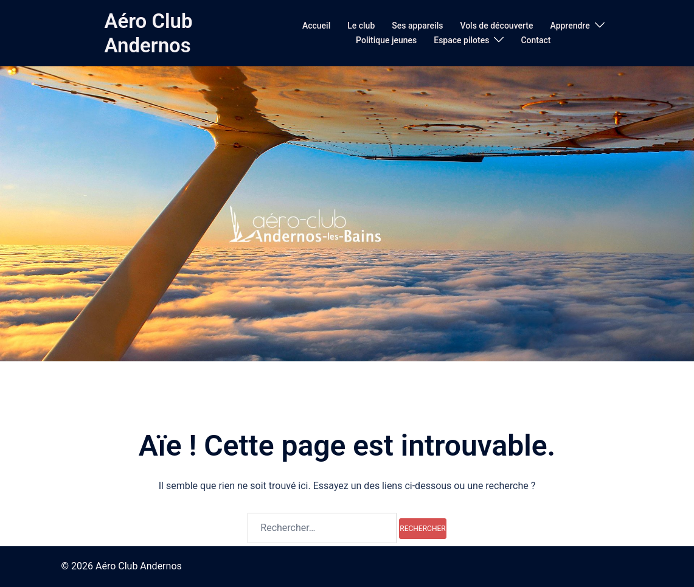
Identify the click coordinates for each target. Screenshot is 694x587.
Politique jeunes (386, 40)
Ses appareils (417, 25)
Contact (535, 40)
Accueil (316, 25)
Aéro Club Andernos (148, 33)
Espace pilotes (461, 40)
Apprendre (569, 25)
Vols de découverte (496, 25)
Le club (361, 25)
